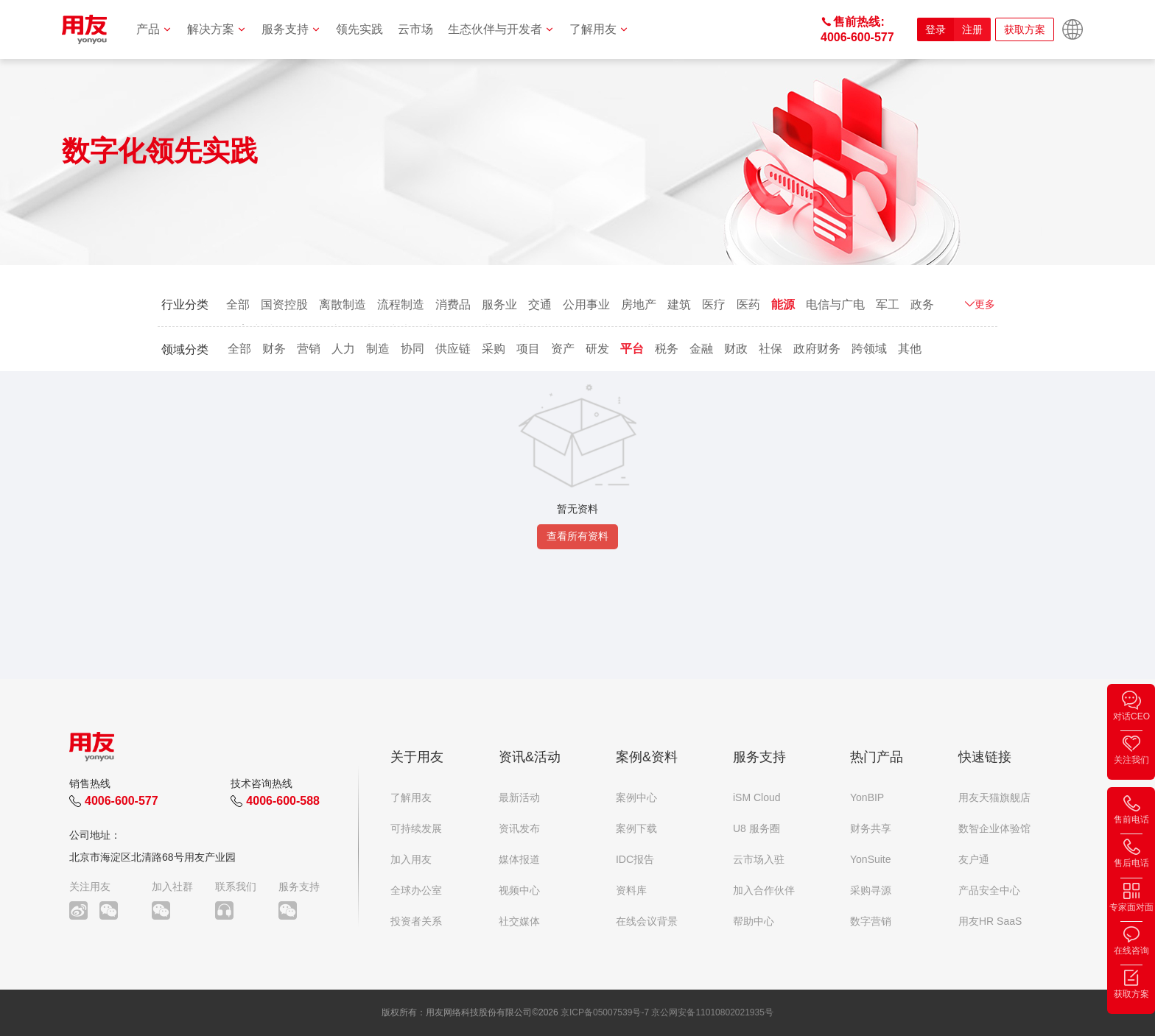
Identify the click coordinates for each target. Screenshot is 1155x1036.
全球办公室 (416, 890)
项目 (528, 348)
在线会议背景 (647, 921)
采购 (493, 348)
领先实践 (359, 29)
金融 (701, 348)
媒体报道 (519, 859)
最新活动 (519, 797)
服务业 (499, 304)
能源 (783, 304)
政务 (922, 304)
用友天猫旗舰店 (994, 797)
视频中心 (519, 890)
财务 (274, 348)
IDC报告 (635, 859)
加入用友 (411, 859)
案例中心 (636, 797)
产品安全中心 (989, 890)
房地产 (638, 304)
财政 (736, 348)
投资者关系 (416, 921)
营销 (308, 348)
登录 (935, 29)
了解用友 (599, 29)
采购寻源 (870, 890)
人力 (343, 348)
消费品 (453, 304)
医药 (748, 304)
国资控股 (284, 304)
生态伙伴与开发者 (501, 29)
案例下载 (636, 828)
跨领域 (869, 348)
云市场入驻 (758, 859)
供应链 (453, 348)
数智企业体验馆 (994, 828)
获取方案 (1024, 29)
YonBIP (867, 797)
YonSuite (870, 859)
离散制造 (342, 304)
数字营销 (870, 921)
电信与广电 (835, 304)
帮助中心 (753, 921)
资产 (563, 348)
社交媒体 (519, 921)
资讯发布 (519, 828)
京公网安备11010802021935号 (712, 1012)
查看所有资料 (577, 536)
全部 (238, 304)
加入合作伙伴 (764, 890)
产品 (154, 29)
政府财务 (816, 348)
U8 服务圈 (756, 828)
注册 (972, 29)
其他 (909, 348)
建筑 (679, 304)
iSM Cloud (757, 797)
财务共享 (870, 828)
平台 (632, 348)
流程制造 (400, 304)
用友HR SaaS (990, 921)
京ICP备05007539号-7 (605, 1012)
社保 (770, 348)
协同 (412, 348)
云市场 (415, 29)
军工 (887, 304)
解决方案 (217, 29)
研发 (597, 348)
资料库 (631, 890)
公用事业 (586, 304)
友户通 (973, 859)
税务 (666, 348)
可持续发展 (416, 828)
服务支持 (291, 29)
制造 (378, 348)
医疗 (714, 304)
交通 (540, 304)
